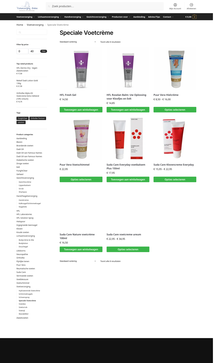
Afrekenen (191, 6)
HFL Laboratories (24, 214)
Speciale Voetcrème (27, 300)
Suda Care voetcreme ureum (124, 234)
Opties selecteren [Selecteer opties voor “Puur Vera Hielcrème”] (175, 109)
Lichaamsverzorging (25, 236)
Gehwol (19, 174)
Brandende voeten (24, 145)
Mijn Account (175, 6)
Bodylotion (23, 243)
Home (19, 24)
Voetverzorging (35, 24)
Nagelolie (23, 206)
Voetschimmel (22, 283)
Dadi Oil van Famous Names (29, 152)
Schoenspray (24, 297)
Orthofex (20, 257)
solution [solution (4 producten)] (21, 122)
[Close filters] (48, 31)
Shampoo (23, 192)
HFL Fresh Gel (68, 94)
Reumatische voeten (25, 268)
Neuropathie (22, 254)
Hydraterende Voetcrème (29, 290)
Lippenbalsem (25, 185)
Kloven (19, 228)
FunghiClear (21, 170)
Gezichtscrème (25, 182)
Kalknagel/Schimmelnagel (30, 203)
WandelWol (23, 314)
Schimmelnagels (26, 294)
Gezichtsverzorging (25, 178)
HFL (18, 210)
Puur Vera (20, 265)
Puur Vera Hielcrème (166, 94)
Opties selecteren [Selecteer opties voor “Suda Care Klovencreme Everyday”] (175, 179)
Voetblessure (22, 279)
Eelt (18, 167)
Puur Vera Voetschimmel (74, 164)
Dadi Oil (20, 149)
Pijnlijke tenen (22, 261)
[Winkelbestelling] (78, 41)
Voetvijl (22, 310)
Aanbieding (21, 138)
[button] (191, 16)
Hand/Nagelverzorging (26, 196)
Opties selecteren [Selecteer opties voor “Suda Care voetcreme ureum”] (128, 249)
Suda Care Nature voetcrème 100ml (77, 236)
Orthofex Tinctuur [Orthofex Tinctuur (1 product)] (38, 118)
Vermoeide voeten (24, 275)
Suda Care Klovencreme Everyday (174, 164)
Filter (44, 51)
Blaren (19, 142)
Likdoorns (20, 250)
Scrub (21, 188)
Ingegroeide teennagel (26, 225)
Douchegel (23, 246)
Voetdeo (22, 304)
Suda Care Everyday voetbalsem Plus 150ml (126, 166)
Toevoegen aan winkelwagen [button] (81, 109)
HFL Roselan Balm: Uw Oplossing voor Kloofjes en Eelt (126, 96)
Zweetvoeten (22, 317)
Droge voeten (22, 163)
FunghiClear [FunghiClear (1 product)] (22, 118)
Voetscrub (23, 307)
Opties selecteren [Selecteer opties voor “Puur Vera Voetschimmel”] (81, 179)
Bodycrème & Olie (26, 240)
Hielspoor (20, 221)
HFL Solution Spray (25, 218)
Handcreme (24, 200)
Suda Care (21, 272)
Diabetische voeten (25, 160)
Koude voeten (22, 232)
